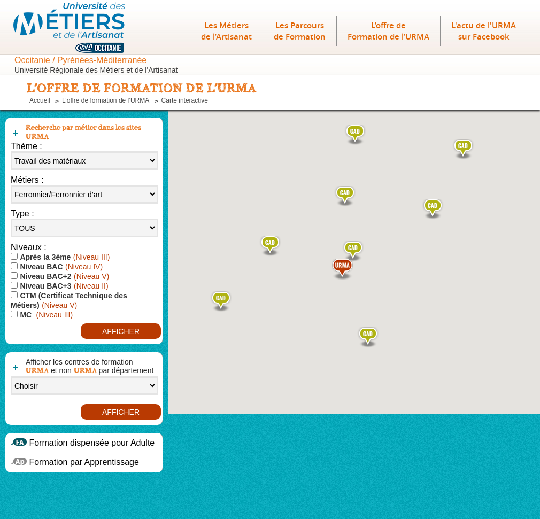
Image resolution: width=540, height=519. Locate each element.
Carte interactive (184, 100)
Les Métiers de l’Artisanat (226, 31)
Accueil (39, 100)
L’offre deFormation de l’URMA (388, 31)
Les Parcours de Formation (300, 31)
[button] (368, 337)
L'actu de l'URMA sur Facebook (483, 31)
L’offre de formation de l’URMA (105, 100)
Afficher (121, 331)
